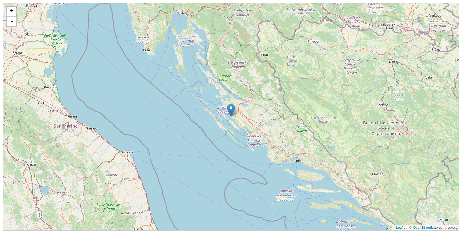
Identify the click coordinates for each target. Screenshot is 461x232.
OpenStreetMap (425, 227)
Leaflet (401, 227)
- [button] (11, 21)
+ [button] (12, 11)
